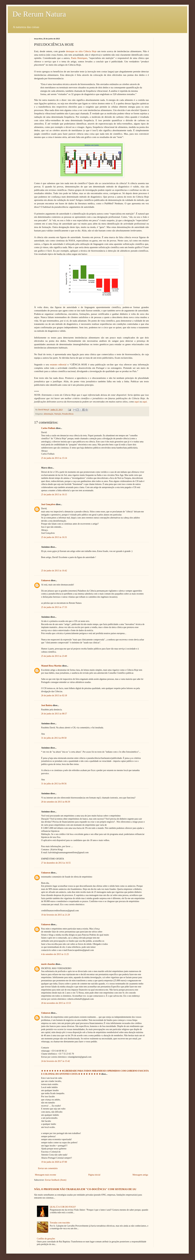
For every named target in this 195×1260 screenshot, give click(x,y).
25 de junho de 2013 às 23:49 (54, 656)
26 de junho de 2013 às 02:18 (54, 695)
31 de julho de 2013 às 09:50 (54, 738)
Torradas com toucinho (60, 1222)
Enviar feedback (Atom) (55, 1180)
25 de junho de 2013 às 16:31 (54, 537)
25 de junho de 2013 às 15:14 (54, 458)
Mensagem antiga (140, 1175)
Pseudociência (67, 414)
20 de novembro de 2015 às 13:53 (56, 1003)
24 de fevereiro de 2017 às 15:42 (55, 1061)
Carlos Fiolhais (48, 428)
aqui (137, 401)
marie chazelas (48, 964)
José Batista (46, 705)
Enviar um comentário (48, 1168)
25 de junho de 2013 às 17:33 (54, 607)
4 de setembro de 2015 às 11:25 (55, 954)
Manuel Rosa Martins (51, 666)
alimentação (48, 414)
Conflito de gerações (46, 1238)
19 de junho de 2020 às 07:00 (54, 1162)
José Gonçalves (48, 504)
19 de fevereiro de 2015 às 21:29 (55, 915)
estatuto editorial (58, 364)
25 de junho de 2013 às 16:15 (54, 494)
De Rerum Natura (39, 14)
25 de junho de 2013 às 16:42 (54, 570)
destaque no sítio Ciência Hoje (81, 51)
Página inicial (94, 1175)
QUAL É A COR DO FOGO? (63, 1207)
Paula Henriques (79, 58)
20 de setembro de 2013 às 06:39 (55, 802)
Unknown (45, 580)
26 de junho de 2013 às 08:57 (54, 713)
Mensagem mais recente (45, 1175)
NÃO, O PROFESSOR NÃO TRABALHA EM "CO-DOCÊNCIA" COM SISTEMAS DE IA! (85, 1189)
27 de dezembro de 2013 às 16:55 (56, 863)
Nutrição (57, 414)
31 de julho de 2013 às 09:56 (54, 783)
